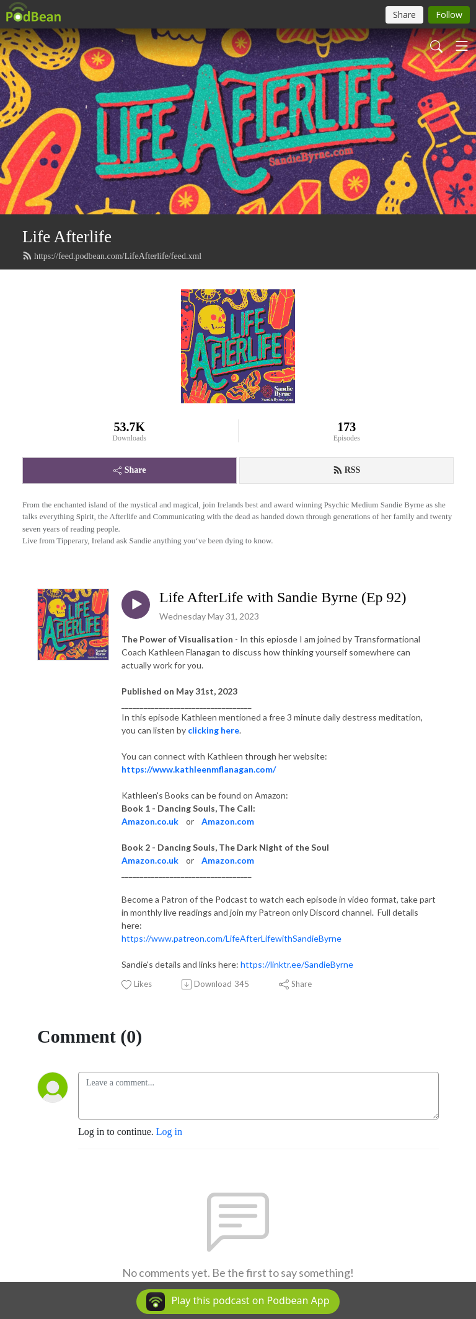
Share (129, 470)
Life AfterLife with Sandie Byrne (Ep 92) (283, 597)
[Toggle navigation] (461, 46)
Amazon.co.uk (149, 821)
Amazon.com (227, 821)
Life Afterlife (67, 236)
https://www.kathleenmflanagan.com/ (198, 769)
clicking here (213, 730)
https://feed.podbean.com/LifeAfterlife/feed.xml (111, 256)
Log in (169, 1131)
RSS (347, 470)
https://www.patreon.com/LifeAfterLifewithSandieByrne (231, 938)
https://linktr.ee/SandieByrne (296, 964)
